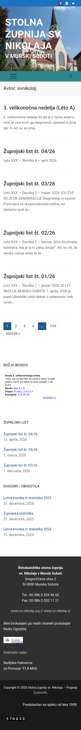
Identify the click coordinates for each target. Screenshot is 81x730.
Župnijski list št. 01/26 (29, 276)
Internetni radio (15, 652)
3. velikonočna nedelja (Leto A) (39, 108)
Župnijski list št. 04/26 (29, 151)
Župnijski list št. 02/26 (29, 233)
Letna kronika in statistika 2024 (27, 529)
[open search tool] (70, 76)
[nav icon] (13, 76)
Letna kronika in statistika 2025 (27, 498)
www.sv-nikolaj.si (57, 611)
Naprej (13, 334)
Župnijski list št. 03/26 (29, 184)
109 (53, 326)
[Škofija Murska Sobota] (66, 3)
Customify (40, 692)
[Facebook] (60, 3)
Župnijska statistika (18, 513)
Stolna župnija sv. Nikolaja (34, 34)
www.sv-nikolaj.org (25, 611)
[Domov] (73, 3)
